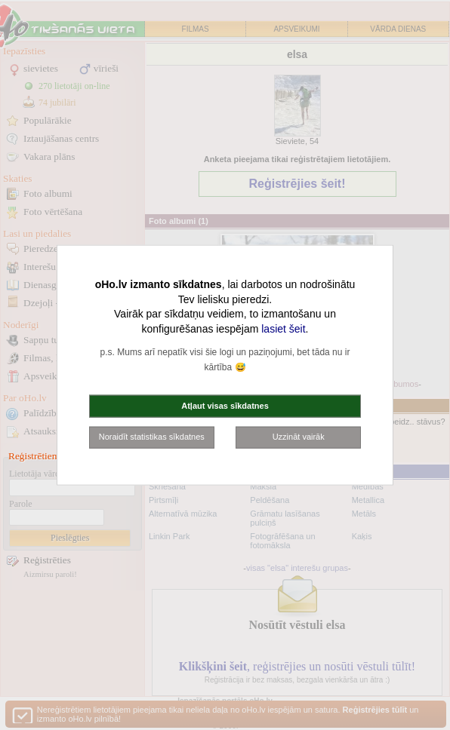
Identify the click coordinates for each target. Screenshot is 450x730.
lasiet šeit (283, 328)
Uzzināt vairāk (299, 436)
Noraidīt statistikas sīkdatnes (152, 436)
